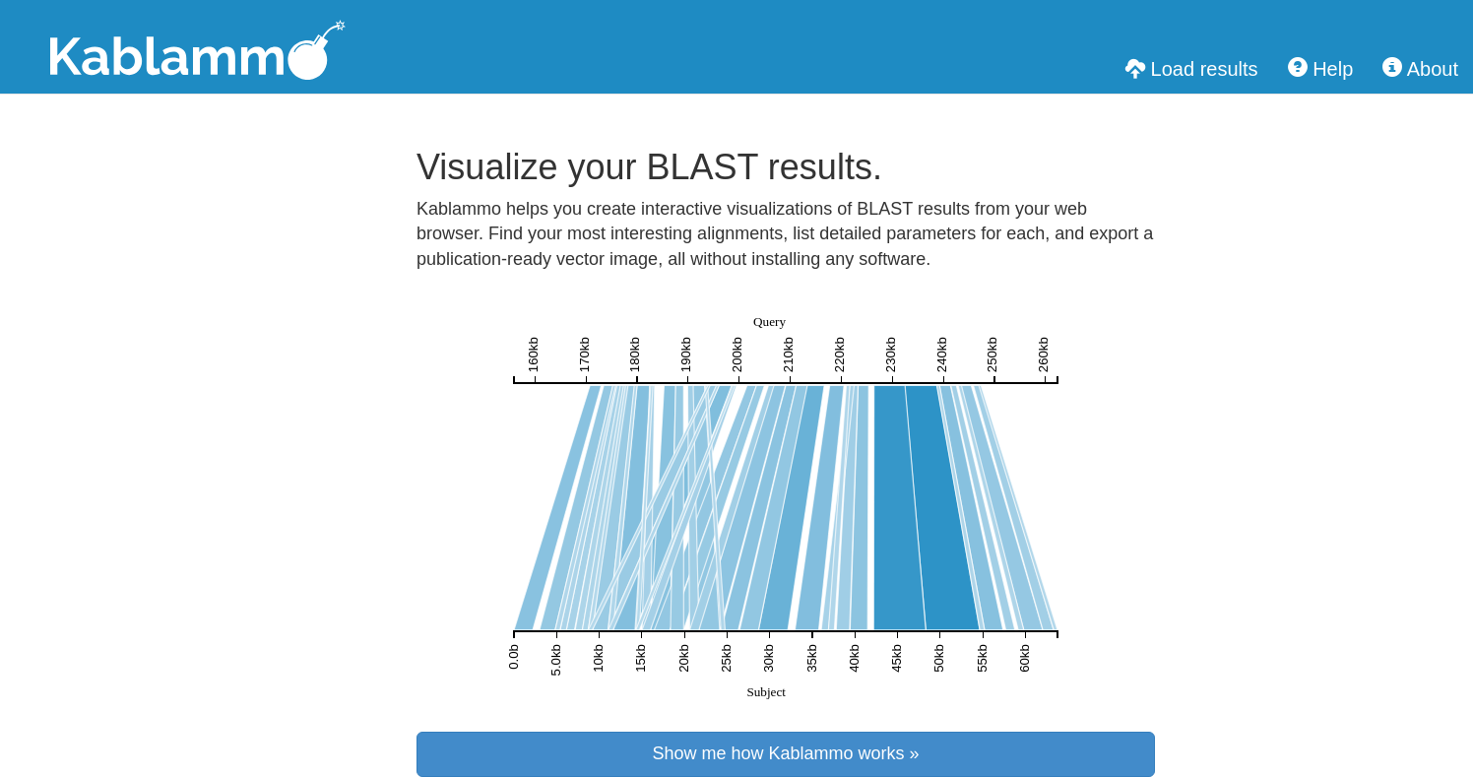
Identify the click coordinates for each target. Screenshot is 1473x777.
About (1420, 68)
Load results (1191, 68)
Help (1321, 68)
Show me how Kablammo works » (785, 753)
